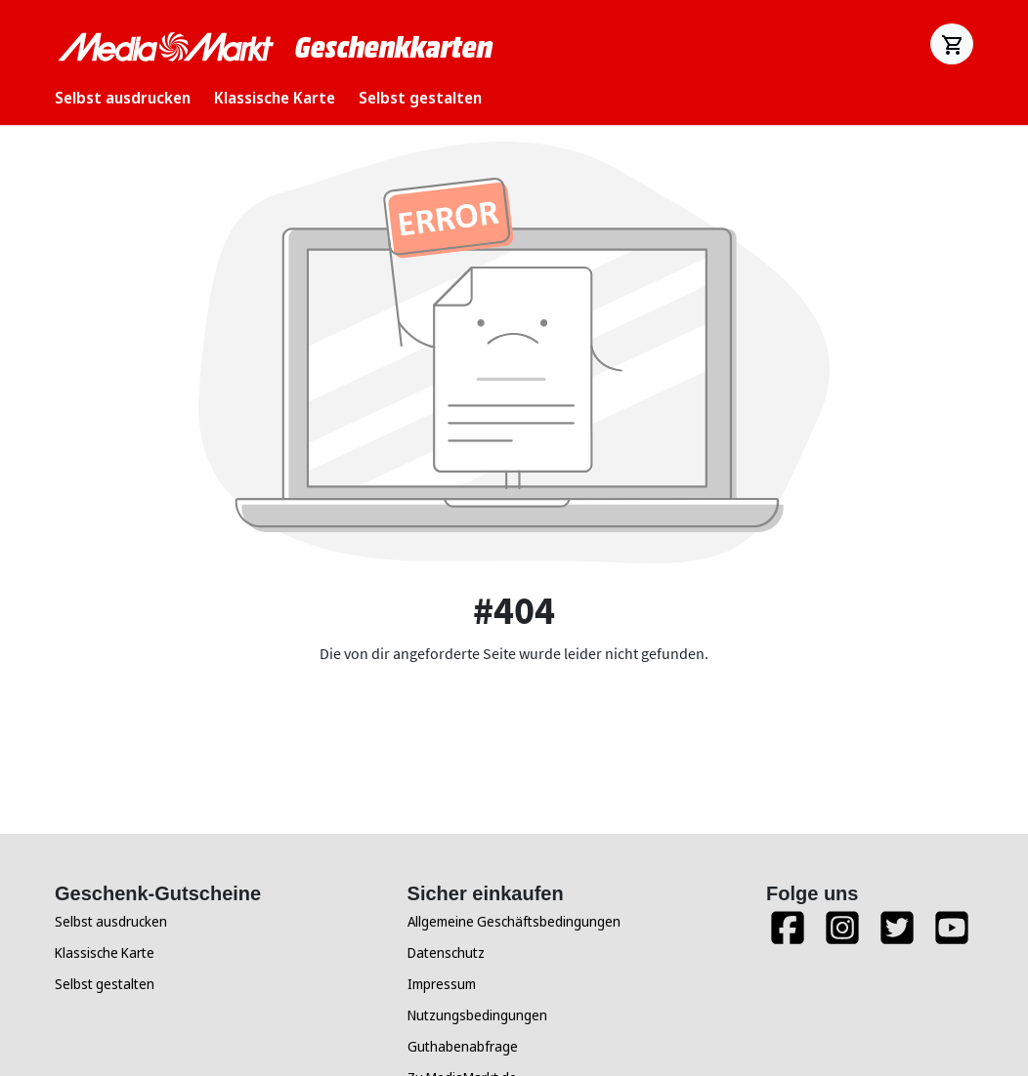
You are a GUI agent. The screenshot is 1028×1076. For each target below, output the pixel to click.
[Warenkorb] (951, 43)
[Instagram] (842, 936)
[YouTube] (951, 936)
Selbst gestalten (420, 97)
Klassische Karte (274, 97)
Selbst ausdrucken (123, 97)
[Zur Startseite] (167, 46)
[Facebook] (787, 936)
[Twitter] (897, 936)
